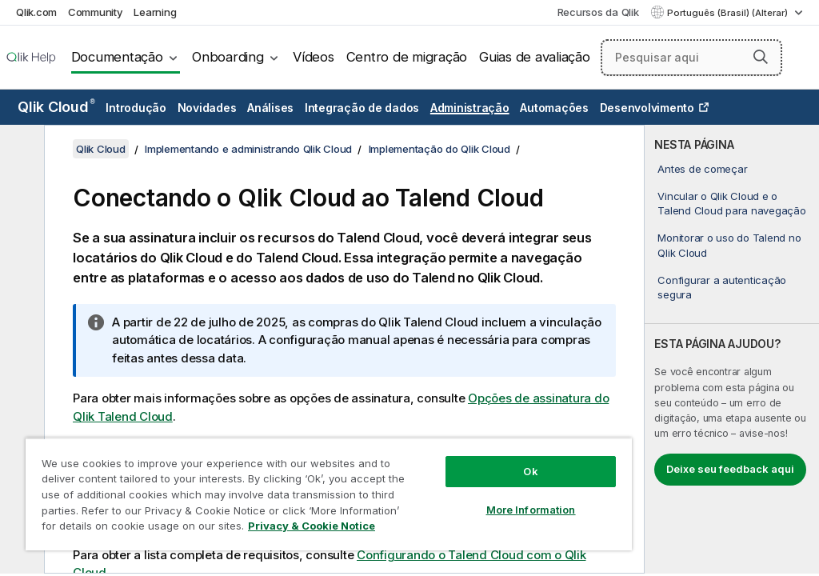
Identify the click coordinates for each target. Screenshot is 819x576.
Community (95, 12)
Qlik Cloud (56, 106)
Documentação (117, 57)
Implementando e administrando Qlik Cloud (248, 148)
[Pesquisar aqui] (691, 57)
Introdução (136, 107)
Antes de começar (702, 168)
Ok (530, 471)
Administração (469, 107)
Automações (554, 107)
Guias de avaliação (534, 57)
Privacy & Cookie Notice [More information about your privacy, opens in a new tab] (311, 525)
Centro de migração (407, 57)
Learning (155, 12)
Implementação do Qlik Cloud (439, 148)
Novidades (207, 107)
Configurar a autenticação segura (721, 287)
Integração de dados (362, 107)
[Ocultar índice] (20, 150)
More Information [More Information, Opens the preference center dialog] (531, 509)
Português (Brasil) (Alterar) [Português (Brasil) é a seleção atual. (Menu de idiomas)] (728, 12)
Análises (270, 107)
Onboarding (228, 57)
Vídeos (313, 57)
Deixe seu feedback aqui (730, 468)
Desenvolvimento (647, 107)
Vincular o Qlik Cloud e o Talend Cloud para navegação (731, 203)
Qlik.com (36, 12)
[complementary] (732, 349)
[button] (761, 57)
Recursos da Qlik (598, 12)
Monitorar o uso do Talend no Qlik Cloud (729, 244)
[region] (329, 494)
